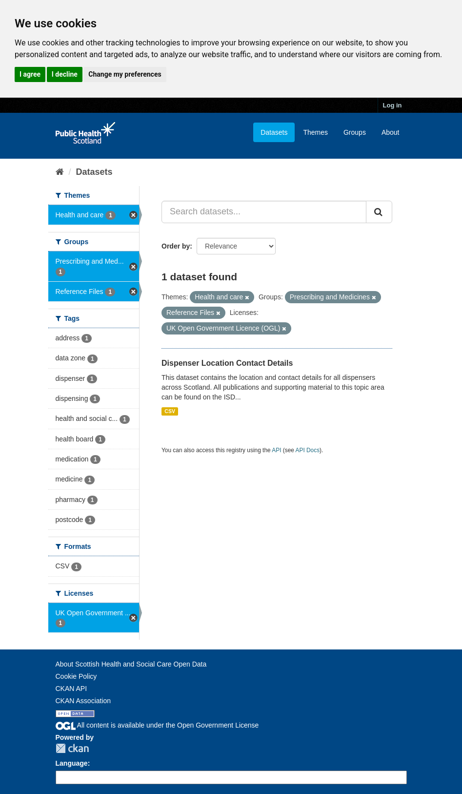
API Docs (308, 450)
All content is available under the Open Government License (157, 725)
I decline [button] (65, 74)
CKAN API (71, 688)
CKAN (72, 748)
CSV (169, 411)
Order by (175, 246)
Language (72, 763)
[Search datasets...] (263, 212)
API (276, 450)
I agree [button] (30, 74)
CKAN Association (83, 701)
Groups (354, 132)
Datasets (274, 132)
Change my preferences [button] (124, 74)
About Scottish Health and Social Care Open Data (131, 664)
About (391, 132)
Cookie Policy (76, 676)
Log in (392, 105)
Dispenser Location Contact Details (227, 363)
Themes (315, 132)
